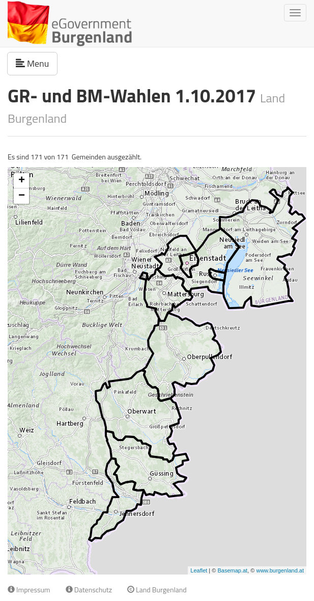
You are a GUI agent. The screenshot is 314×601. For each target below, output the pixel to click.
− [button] (21, 196)
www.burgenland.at (280, 570)
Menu (37, 63)
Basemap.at (232, 570)
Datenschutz (89, 589)
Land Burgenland (157, 589)
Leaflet (198, 570)
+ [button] (21, 180)
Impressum (29, 589)
